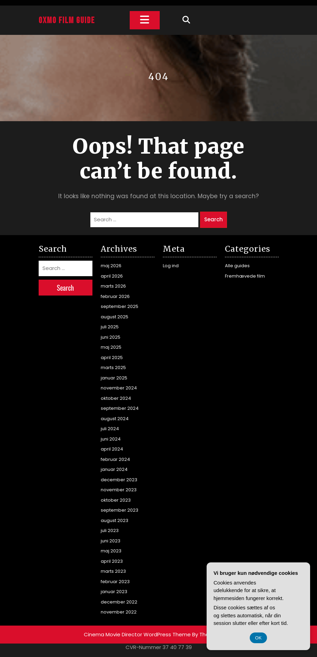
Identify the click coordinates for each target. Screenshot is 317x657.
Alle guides (237, 265)
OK (258, 637)
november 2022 (119, 612)
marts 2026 (113, 286)
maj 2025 (111, 347)
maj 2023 (111, 551)
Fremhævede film (245, 276)
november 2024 (119, 388)
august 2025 (114, 316)
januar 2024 (114, 469)
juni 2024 (111, 439)
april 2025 (112, 357)
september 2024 (120, 408)
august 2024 (115, 418)
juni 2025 (110, 337)
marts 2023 (113, 571)
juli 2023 (110, 530)
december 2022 (119, 602)
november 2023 (119, 489)
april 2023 (112, 561)
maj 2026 (111, 265)
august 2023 (114, 520)
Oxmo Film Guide (67, 20)
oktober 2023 (116, 500)
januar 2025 (114, 378)
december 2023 (119, 479)
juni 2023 (110, 541)
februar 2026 (115, 296)
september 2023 (119, 510)
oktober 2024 (116, 398)
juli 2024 (110, 428)
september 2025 (119, 306)
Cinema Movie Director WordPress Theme (137, 634)
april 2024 (112, 449)
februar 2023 (115, 581)
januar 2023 (114, 591)
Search (213, 219)
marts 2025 (113, 367)
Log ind (171, 265)
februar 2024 (115, 459)
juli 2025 (110, 326)
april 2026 (112, 276)
